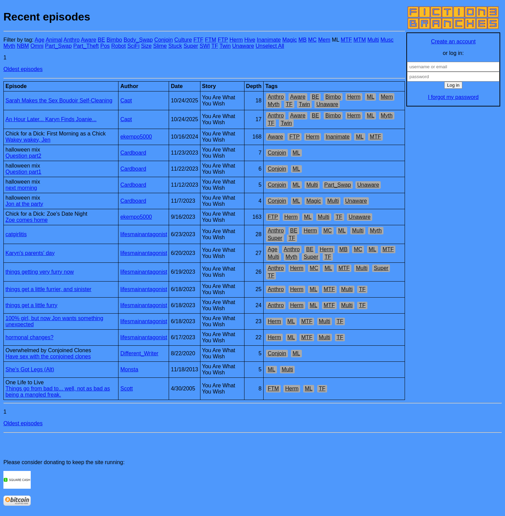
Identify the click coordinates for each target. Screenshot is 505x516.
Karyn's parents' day (30, 253)
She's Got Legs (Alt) (29, 369)
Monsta (129, 369)
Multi (373, 40)
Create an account (453, 41)
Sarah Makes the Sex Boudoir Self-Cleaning (58, 100)
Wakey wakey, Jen (28, 140)
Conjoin (163, 40)
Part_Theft (86, 46)
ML (370, 97)
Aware (88, 40)
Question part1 (23, 172)
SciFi (133, 46)
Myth (9, 46)
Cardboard (133, 153)
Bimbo (114, 40)
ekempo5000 (136, 137)
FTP (223, 40)
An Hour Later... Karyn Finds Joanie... (51, 119)
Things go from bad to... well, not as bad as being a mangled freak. (57, 392)
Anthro (72, 40)
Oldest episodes (23, 69)
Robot (118, 46)
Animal (54, 40)
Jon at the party (24, 204)
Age (39, 40)
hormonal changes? (29, 337)
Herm (236, 40)
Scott (126, 388)
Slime (160, 46)
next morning (21, 188)
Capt (126, 100)
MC (312, 40)
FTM (210, 40)
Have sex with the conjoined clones (48, 356)
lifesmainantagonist (143, 234)
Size (146, 46)
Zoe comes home (26, 220)
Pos (105, 46)
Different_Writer (139, 353)
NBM (23, 46)
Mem (324, 40)
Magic (289, 40)
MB (302, 40)
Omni (36, 46)
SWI (205, 46)
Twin (225, 46)
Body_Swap (138, 40)
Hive (249, 40)
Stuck (175, 46)
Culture (183, 40)
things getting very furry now (39, 272)
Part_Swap (58, 46)
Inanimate (269, 40)
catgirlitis (16, 234)
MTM (359, 40)
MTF (346, 40)
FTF (199, 40)
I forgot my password (453, 97)
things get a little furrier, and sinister (48, 289)
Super (190, 46)
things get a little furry (31, 305)
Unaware (243, 46)
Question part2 (23, 156)
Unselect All (270, 46)
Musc (386, 40)
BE (101, 40)
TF (214, 46)
